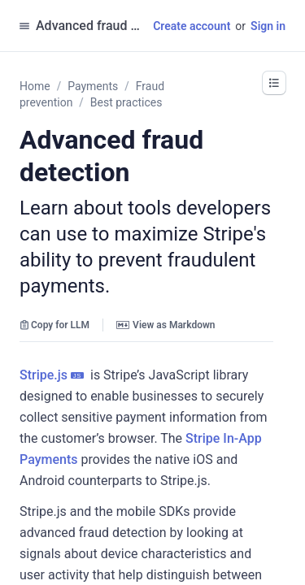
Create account (191, 26)
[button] (274, 83)
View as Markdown (165, 325)
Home (35, 86)
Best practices (126, 102)
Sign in (268, 26)
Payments (93, 86)
